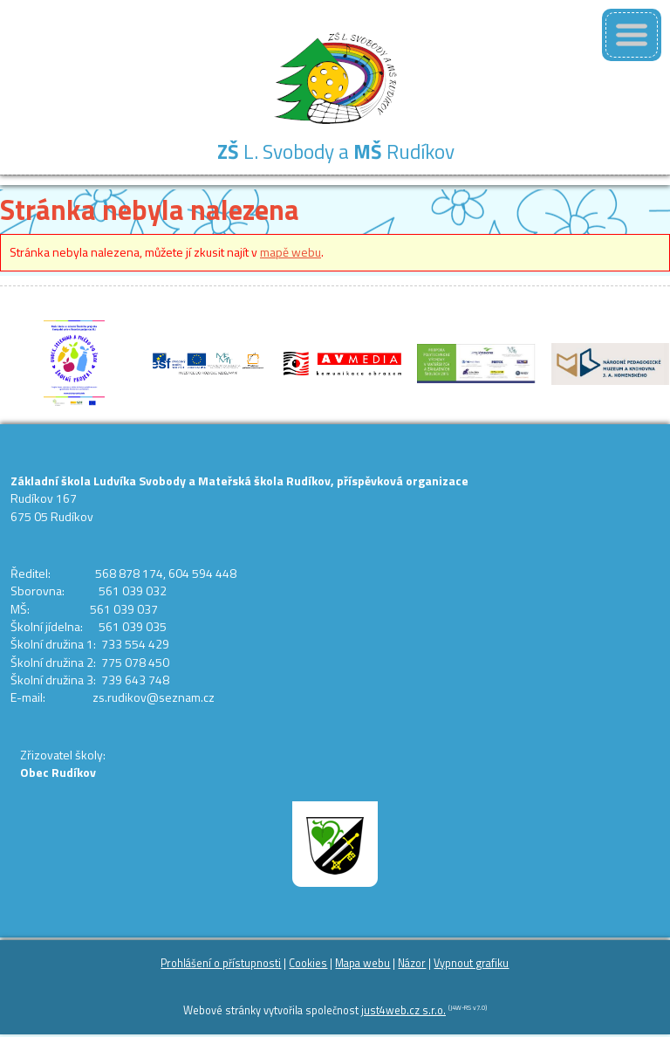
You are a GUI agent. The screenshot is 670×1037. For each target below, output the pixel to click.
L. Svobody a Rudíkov (336, 151)
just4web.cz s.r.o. (403, 1010)
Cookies (308, 963)
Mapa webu (362, 963)
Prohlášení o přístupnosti (221, 963)
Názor (412, 963)
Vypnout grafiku (471, 963)
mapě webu (290, 252)
